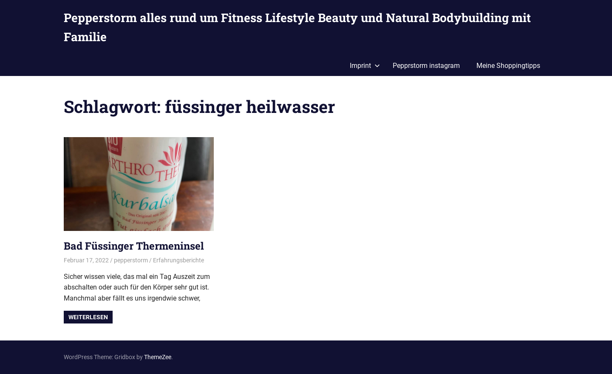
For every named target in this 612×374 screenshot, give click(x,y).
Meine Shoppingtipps (508, 66)
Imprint (365, 66)
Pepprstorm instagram (426, 66)
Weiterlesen (88, 317)
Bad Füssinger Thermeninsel (134, 246)
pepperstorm (131, 260)
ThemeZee (157, 357)
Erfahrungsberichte (178, 260)
